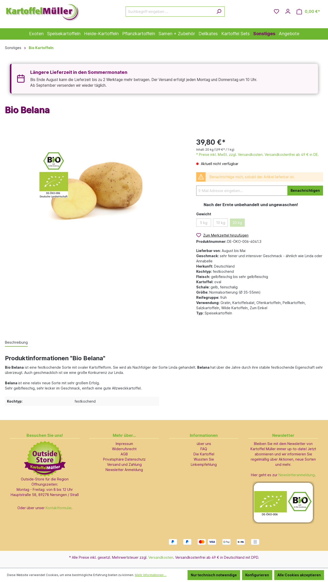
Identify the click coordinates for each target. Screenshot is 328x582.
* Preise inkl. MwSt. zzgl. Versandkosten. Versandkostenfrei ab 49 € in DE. (257, 154)
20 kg (237, 223)
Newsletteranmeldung (296, 475)
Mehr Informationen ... (150, 575)
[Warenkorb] (308, 11)
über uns (204, 444)
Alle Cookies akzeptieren (299, 575)
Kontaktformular (58, 508)
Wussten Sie (204, 459)
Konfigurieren (257, 575)
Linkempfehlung (204, 464)
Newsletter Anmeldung (124, 470)
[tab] (16, 342)
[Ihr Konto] (288, 11)
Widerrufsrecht (124, 449)
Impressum (124, 444)
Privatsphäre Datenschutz (124, 459)
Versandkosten (160, 557)
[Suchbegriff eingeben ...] (169, 11)
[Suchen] (219, 11)
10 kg (220, 223)
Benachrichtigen (305, 190)
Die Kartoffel (203, 454)
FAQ (203, 449)
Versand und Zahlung (124, 464)
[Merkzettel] (276, 11)
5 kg (203, 223)
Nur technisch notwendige (214, 575)
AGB (124, 454)
